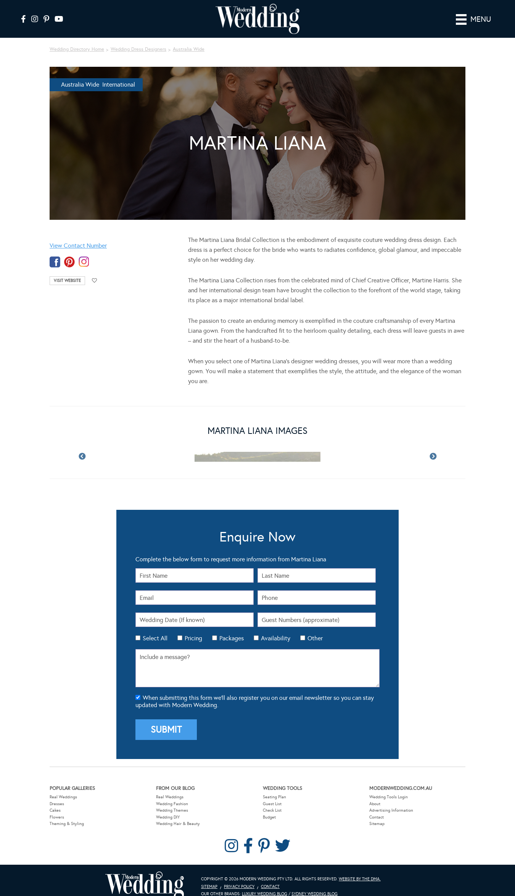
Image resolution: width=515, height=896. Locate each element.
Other (315, 627)
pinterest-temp (69, 251)
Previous (82, 446)
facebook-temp (55, 251)
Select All (155, 627)
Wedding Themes (172, 799)
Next (433, 446)
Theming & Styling (67, 813)
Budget (269, 806)
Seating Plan (274, 785)
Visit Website (67, 270)
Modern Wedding (144, 875)
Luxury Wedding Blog (264, 883)
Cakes (55, 799)
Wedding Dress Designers (138, 38)
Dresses (57, 792)
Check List (272, 799)
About (374, 792)
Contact (376, 806)
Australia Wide (188, 38)
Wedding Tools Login (388, 785)
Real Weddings (63, 785)
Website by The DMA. (360, 867)
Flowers (57, 806)
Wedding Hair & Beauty (178, 813)
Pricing (193, 627)
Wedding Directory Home (77, 38)
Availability (275, 627)
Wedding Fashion (172, 792)
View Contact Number (78, 235)
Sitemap (377, 813)
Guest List (272, 792)
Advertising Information (391, 799)
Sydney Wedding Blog (314, 883)
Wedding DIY (168, 806)
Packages (231, 627)
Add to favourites (94, 270)
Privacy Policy (239, 875)
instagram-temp (84, 251)
